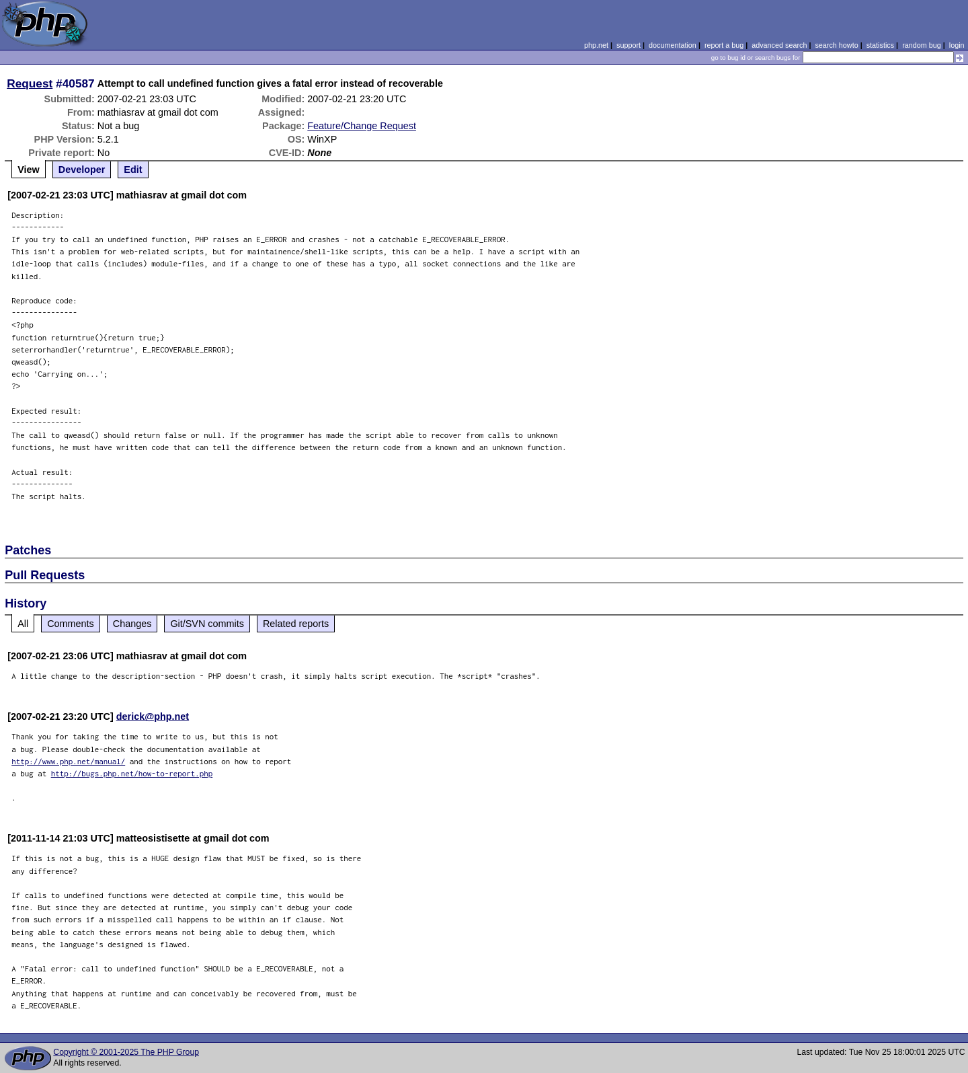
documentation (672, 45)
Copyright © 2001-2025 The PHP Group (126, 1052)
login (957, 45)
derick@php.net (152, 716)
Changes (132, 623)
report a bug (723, 45)
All (22, 623)
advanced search (779, 45)
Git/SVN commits (207, 623)
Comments (70, 623)
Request (29, 83)
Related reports (296, 623)
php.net (596, 45)
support (628, 45)
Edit (133, 169)
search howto (836, 45)
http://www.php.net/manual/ (68, 761)
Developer (82, 169)
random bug (921, 45)
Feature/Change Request (361, 125)
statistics (880, 45)
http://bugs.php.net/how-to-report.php (132, 773)
